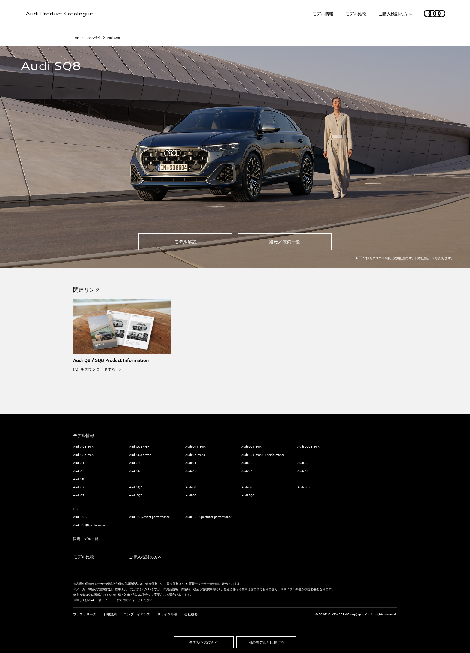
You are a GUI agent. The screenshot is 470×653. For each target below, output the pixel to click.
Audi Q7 (78, 495)
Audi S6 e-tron (139, 446)
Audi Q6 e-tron (251, 446)
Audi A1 (78, 463)
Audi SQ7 (135, 495)
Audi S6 (134, 471)
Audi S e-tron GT (196, 454)
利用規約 (110, 614)
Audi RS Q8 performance (90, 525)
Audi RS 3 (80, 517)
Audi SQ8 (247, 495)
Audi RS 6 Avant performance (149, 517)
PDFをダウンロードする (94, 369)
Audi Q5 (246, 487)
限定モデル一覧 (85, 539)
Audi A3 (134, 463)
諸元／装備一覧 (284, 242)
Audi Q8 (190, 495)
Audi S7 (246, 471)
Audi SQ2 (135, 487)
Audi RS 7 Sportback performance (208, 517)
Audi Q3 (190, 487)
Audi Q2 (78, 487)
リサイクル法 (167, 614)
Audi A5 (246, 463)
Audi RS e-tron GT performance (262, 454)
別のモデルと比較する (266, 642)
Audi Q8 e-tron (83, 454)
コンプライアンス (137, 614)
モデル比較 (355, 13)
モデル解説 (185, 242)
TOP (76, 37)
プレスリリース (84, 614)
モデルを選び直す (203, 642)
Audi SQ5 (303, 487)
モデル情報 (322, 13)
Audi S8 (78, 479)
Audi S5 (302, 463)
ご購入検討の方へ (395, 13)
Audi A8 (302, 471)
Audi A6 (78, 471)
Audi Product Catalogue (59, 14)
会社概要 (191, 614)
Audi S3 (190, 463)
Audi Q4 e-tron (195, 446)
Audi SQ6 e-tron (308, 446)
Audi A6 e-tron (83, 446)
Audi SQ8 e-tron (140, 454)
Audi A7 (190, 471)
